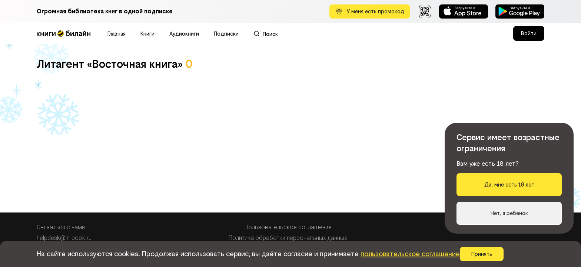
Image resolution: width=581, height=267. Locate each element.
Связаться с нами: (61, 227)
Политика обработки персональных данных (288, 237)
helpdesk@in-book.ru (64, 237)
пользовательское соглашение (410, 254)
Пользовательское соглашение (288, 227)
